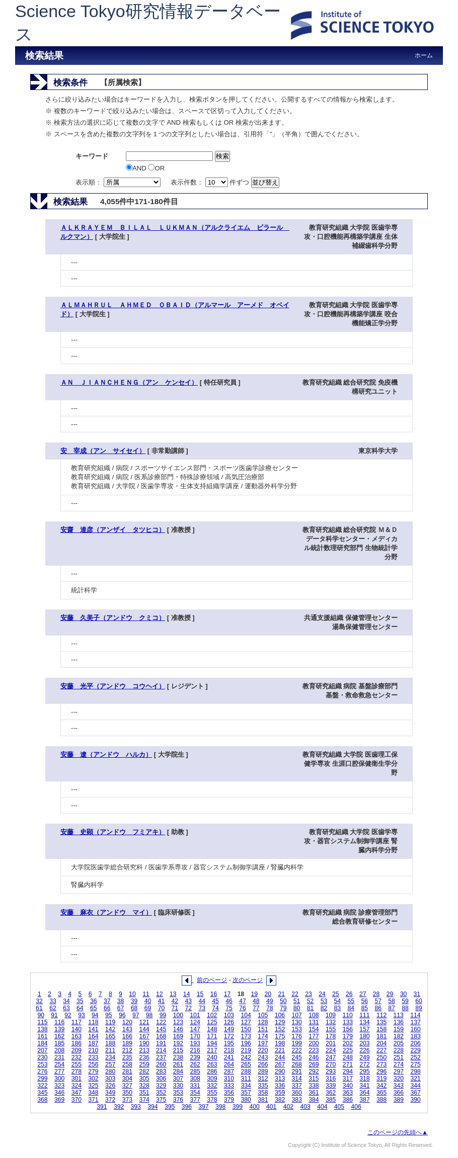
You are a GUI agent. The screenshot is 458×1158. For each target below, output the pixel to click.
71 (175, 1008)
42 (175, 1001)
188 (110, 1043)
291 (297, 1071)
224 (331, 1050)
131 (314, 1022)
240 (212, 1057)
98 (149, 1015)
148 (212, 1029)
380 (246, 1099)
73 (201, 1008)
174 (263, 1036)
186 (76, 1043)
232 (76, 1057)
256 (93, 1064)
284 (178, 1071)
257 (110, 1064)
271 (348, 1064)
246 (314, 1057)
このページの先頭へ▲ (397, 1132)
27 (362, 994)
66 (107, 1008)
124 (195, 1022)
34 (66, 1001)
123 (178, 1022)
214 (161, 1050)
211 (110, 1050)
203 (364, 1043)
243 (263, 1057)
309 (212, 1078)
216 (195, 1050)
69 (147, 1008)
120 (127, 1022)
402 (288, 1106)
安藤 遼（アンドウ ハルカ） (106, 754)
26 (349, 994)
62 (52, 1008)
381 (263, 1099)
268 (297, 1064)
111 (364, 1015)
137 (415, 1022)
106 (280, 1015)
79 (283, 1008)
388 (381, 1099)
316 (331, 1078)
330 (178, 1085)
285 (195, 1071)
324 (76, 1085)
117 (76, 1022)
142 (110, 1029)
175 (280, 1036)
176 (297, 1036)
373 (127, 1099)
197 (263, 1043)
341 (364, 1085)
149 (229, 1029)
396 (187, 1106)
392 (119, 1106)
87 (391, 1008)
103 (229, 1015)
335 (263, 1085)
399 (238, 1106)
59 (405, 1001)
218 (229, 1050)
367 (415, 1092)
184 (42, 1043)
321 (415, 1078)
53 (324, 1001)
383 (297, 1099)
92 (67, 1015)
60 (418, 1001)
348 (93, 1092)
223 (314, 1050)
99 (163, 1015)
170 (195, 1036)
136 (399, 1022)
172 (229, 1036)
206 (415, 1043)
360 (297, 1092)
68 (134, 1008)
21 (281, 994)
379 (229, 1099)
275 (415, 1064)
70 (161, 1008)
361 (314, 1092)
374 (144, 1099)
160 (415, 1029)
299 (42, 1078)
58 (391, 1001)
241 (229, 1057)
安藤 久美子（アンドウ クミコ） (112, 617)
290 (280, 1071)
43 (188, 1001)
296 (381, 1071)
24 (322, 994)
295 (364, 1071)
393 (136, 1106)
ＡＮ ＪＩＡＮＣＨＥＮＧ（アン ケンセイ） (129, 382)
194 (212, 1043)
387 (364, 1099)
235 (127, 1057)
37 (107, 1001)
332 (212, 1085)
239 (195, 1057)
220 (263, 1050)
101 (195, 1015)
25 (335, 994)
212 (127, 1050)
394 (152, 1106)
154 (314, 1029)
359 (280, 1092)
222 (297, 1050)
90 (40, 1015)
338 (314, 1085)
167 (144, 1036)
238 (178, 1057)
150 (246, 1029)
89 (418, 1008)
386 (348, 1099)
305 (144, 1078)
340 (348, 1085)
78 (269, 1008)
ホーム (424, 55)
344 (415, 1085)
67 (120, 1008)
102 (212, 1015)
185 (59, 1043)
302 (93, 1078)
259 (144, 1064)
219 (246, 1050)
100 (178, 1015)
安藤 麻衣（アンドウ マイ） (106, 912)
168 (161, 1036)
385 (331, 1099)
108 (314, 1015)
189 (127, 1043)
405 (339, 1106)
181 (381, 1036)
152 (280, 1029)
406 (356, 1106)
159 (399, 1029)
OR (156, 168)
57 (377, 1001)
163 (76, 1036)
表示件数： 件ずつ (211, 182)
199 (297, 1043)
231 (59, 1057)
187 (93, 1043)
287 (229, 1071)
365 (381, 1092)
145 (161, 1029)
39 (134, 1001)
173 (246, 1036)
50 (283, 1001)
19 (254, 994)
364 (364, 1092)
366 (399, 1092)
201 (331, 1043)
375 (161, 1099)
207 (42, 1050)
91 (54, 1015)
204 (381, 1043)
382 (280, 1099)
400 (254, 1106)
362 (331, 1092)
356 (229, 1092)
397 (203, 1106)
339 (331, 1085)
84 (351, 1008)
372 (110, 1099)
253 (42, 1064)
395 (170, 1106)
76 (242, 1008)
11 (145, 994)
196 (246, 1043)
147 (195, 1029)
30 (403, 994)
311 (246, 1078)
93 (81, 1015)
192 (178, 1043)
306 (161, 1078)
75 (229, 1008)
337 (297, 1085)
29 (390, 994)
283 (161, 1071)
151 (263, 1029)
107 (296, 1015)
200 (314, 1043)
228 (399, 1050)
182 (399, 1036)
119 (110, 1022)
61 (39, 1008)
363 (348, 1092)
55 (351, 1001)
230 (42, 1057)
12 (159, 994)
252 (415, 1057)
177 (314, 1036)
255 (76, 1064)
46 (229, 1001)
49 (269, 1001)
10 (132, 994)
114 (415, 1015)
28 (376, 994)
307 (178, 1078)
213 (144, 1050)
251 (399, 1057)
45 (215, 1001)
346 (59, 1092)
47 (242, 1001)
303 (110, 1078)
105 (263, 1015)
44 (201, 1001)
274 (399, 1064)
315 (314, 1078)
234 (110, 1057)
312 (263, 1078)
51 (296, 1001)
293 (331, 1071)
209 (76, 1050)
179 (348, 1036)
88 (405, 1008)
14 (186, 994)
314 (297, 1078)
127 (246, 1022)
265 (246, 1064)
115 (42, 1022)
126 (229, 1022)
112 (381, 1015)
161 (42, 1036)
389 (399, 1099)
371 (93, 1099)
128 (263, 1022)
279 (93, 1071)
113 (399, 1015)
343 (399, 1085)
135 (381, 1022)
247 (331, 1057)
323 (59, 1085)
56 (364, 1001)
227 (381, 1050)
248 (348, 1057)
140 (76, 1029)
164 (93, 1036)
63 (66, 1008)
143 (127, 1029)
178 (331, 1036)
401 (271, 1106)
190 (144, 1043)
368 (42, 1099)
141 (93, 1029)
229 (415, 1050)
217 (212, 1050)
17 (227, 994)
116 (59, 1022)
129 (280, 1022)
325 (93, 1085)
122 (161, 1022)
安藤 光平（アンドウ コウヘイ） (112, 686)
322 (42, 1085)
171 (212, 1036)
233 (93, 1057)
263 (212, 1064)
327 (127, 1085)
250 (381, 1057)
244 (280, 1057)
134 (364, 1022)
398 (220, 1106)
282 (144, 1071)
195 (229, 1043)
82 (324, 1008)
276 (42, 1071)
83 (337, 1008)
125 (212, 1022)
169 (178, 1036)
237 (161, 1057)
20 (267, 994)
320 (399, 1078)
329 (161, 1085)
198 (280, 1043)
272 (364, 1064)
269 (314, 1064)
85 (364, 1008)
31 (417, 994)
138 (42, 1029)
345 (42, 1092)
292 (314, 1071)
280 (110, 1071)
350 (127, 1092)
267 (280, 1064)
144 (144, 1029)
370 (76, 1099)
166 (127, 1036)
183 (415, 1036)
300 (59, 1078)
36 (93, 1001)
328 (144, 1085)
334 (246, 1085)
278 (76, 1071)
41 (161, 1001)
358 (263, 1092)
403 (305, 1106)
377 (195, 1099)
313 (280, 1078)
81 (310, 1008)
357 (246, 1092)
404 (322, 1106)
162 (59, 1036)
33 (52, 1001)
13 (173, 994)
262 (195, 1064)
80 (296, 1008)
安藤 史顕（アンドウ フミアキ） (112, 832)
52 (310, 1001)
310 (229, 1078)
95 (108, 1015)
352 (161, 1092)
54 (337, 1001)
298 (415, 1071)
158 (381, 1029)
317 (348, 1078)
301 (76, 1078)
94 (95, 1015)
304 (127, 1078)
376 (178, 1099)
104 (246, 1015)
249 (364, 1057)
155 (331, 1029)
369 (59, 1099)
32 (39, 1001)
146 (178, 1029)
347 (76, 1092)
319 (381, 1078)
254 (59, 1064)
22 (294, 994)
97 (135, 1015)
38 (120, 1001)
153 (297, 1029)
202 (348, 1043)
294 (348, 1071)
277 (59, 1071)
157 (364, 1029)
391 (102, 1106)
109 (331, 1015)
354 (195, 1092)
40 (147, 1001)
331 (195, 1085)
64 (80, 1008)
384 (314, 1099)
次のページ (248, 980)
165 (110, 1036)
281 (127, 1071)
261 (178, 1064)
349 (110, 1092)
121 (144, 1022)
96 (122, 1015)
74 (215, 1008)
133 (348, 1022)
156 (348, 1029)
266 (263, 1064)
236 (144, 1057)
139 (59, 1029)
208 (59, 1050)
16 (213, 994)
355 (212, 1092)
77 (256, 1008)
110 (348, 1015)
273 (381, 1064)
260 (161, 1064)
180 (364, 1036)
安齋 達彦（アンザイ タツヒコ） (112, 529)
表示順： (118, 182)
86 (377, 1008)
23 (308, 994)
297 (399, 1071)
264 (229, 1064)
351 (144, 1092)
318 (364, 1078)
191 (161, 1043)
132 (331, 1022)
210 (93, 1050)
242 (246, 1057)
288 (246, 1071)
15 (200, 994)
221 (280, 1050)
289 (263, 1071)
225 (348, 1050)
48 (256, 1001)
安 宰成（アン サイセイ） (102, 451)
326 (110, 1085)
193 (195, 1043)
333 (229, 1085)
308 (195, 1078)
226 (364, 1050)
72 (188, 1008)
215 (178, 1050)
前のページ (212, 980)
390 (415, 1099)
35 (80, 1001)
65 (93, 1008)
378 (212, 1099)
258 (127, 1064)
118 (93, 1022)
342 (381, 1085)
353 (178, 1092)
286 (212, 1071)
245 (297, 1057)
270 (331, 1064)
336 (280, 1085)
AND (137, 168)
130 (297, 1022)
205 (399, 1043)
